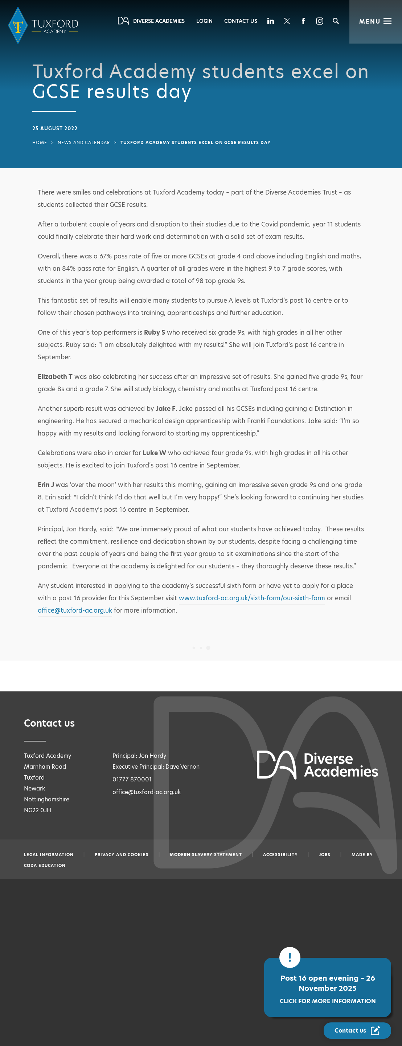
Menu (370, 21)
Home (39, 143)
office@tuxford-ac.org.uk (75, 610)
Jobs (325, 855)
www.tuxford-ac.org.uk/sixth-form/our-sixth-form (252, 598)
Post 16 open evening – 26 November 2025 (319, 991)
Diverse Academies (159, 21)
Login (204, 21)
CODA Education (45, 866)
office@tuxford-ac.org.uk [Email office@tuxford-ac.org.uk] (146, 792)
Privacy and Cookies (122, 855)
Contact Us (240, 21)
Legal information (49, 855)
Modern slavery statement (206, 855)
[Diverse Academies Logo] (44, 26)
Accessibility (280, 855)
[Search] (336, 21)
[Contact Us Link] (358, 1031)
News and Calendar (84, 143)
